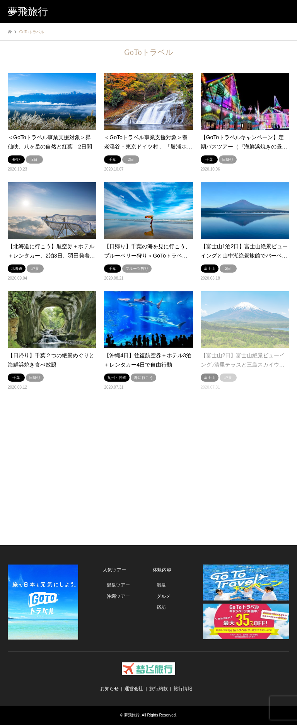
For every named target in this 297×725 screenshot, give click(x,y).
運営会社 (134, 688)
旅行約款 (158, 688)
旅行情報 (183, 688)
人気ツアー (114, 570)
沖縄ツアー (118, 596)
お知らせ (109, 688)
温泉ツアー (118, 585)
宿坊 (161, 607)
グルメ (164, 596)
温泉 (161, 585)
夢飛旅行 (132, 715)
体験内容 (162, 570)
